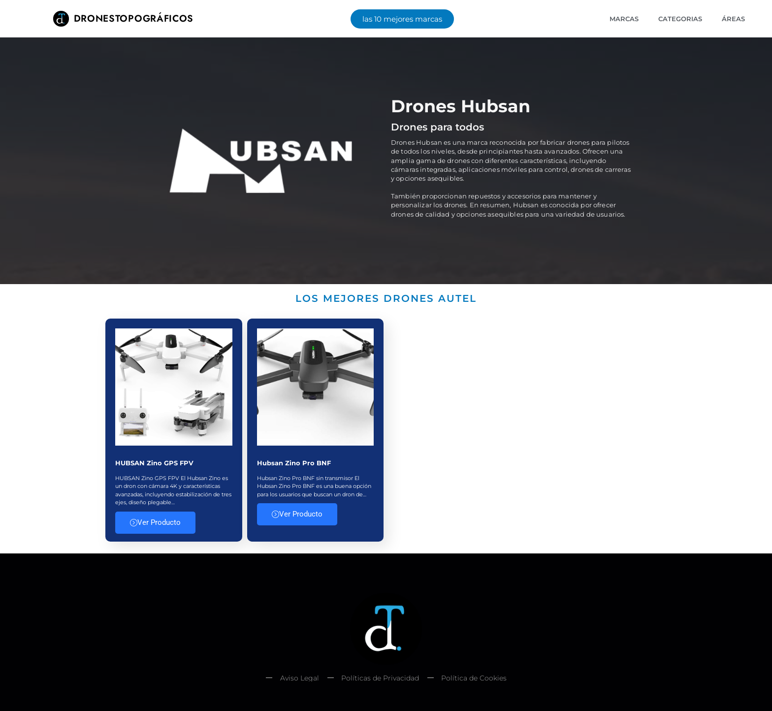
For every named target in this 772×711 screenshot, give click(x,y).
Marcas (624, 19)
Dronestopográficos (134, 18)
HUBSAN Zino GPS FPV (154, 463)
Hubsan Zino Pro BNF (294, 463)
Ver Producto (155, 522)
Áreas (733, 19)
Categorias (680, 19)
